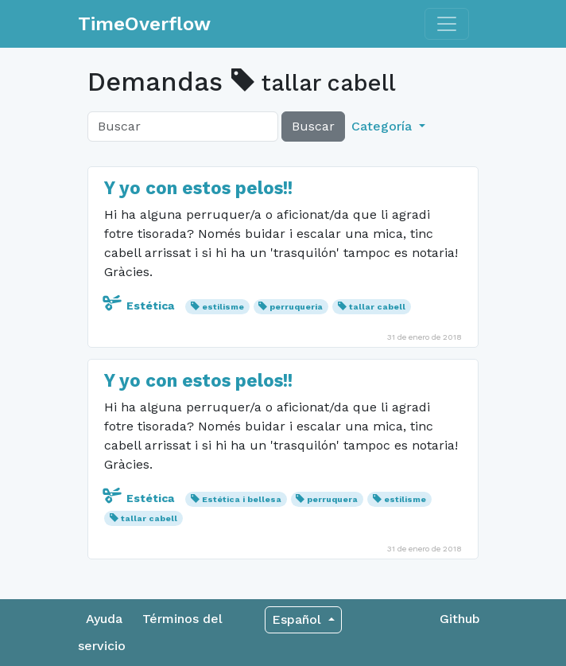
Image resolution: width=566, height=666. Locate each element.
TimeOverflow (144, 24)
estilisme (223, 307)
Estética (140, 305)
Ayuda (104, 618)
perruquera (332, 499)
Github (460, 618)
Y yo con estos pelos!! (198, 187)
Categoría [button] (383, 126)
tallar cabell (377, 307)
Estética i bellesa (241, 499)
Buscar (313, 126)
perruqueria (296, 307)
